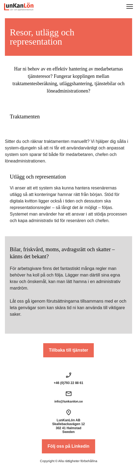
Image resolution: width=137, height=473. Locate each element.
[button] (129, 6)
